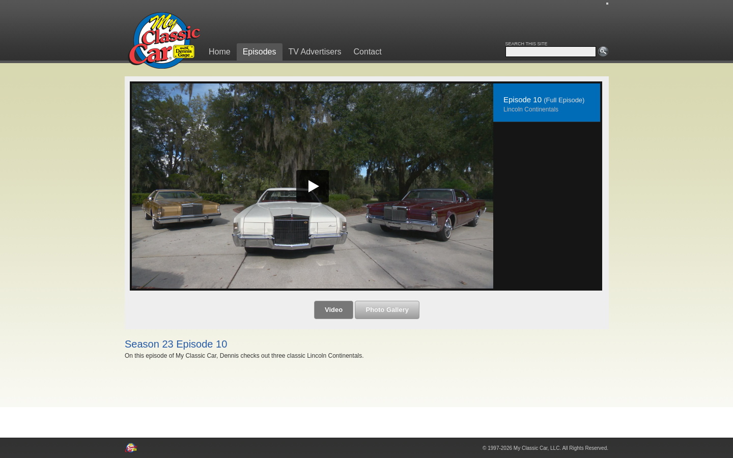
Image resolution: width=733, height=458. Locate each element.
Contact (368, 51)
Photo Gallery (387, 309)
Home (220, 51)
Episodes (259, 51)
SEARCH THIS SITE (526, 43)
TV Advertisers (315, 51)
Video (334, 309)
